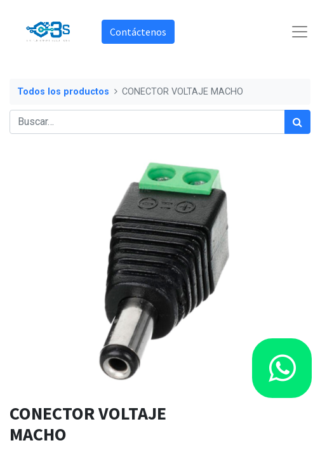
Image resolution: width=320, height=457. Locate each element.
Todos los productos (63, 91)
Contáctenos (138, 31)
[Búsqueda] (297, 122)
